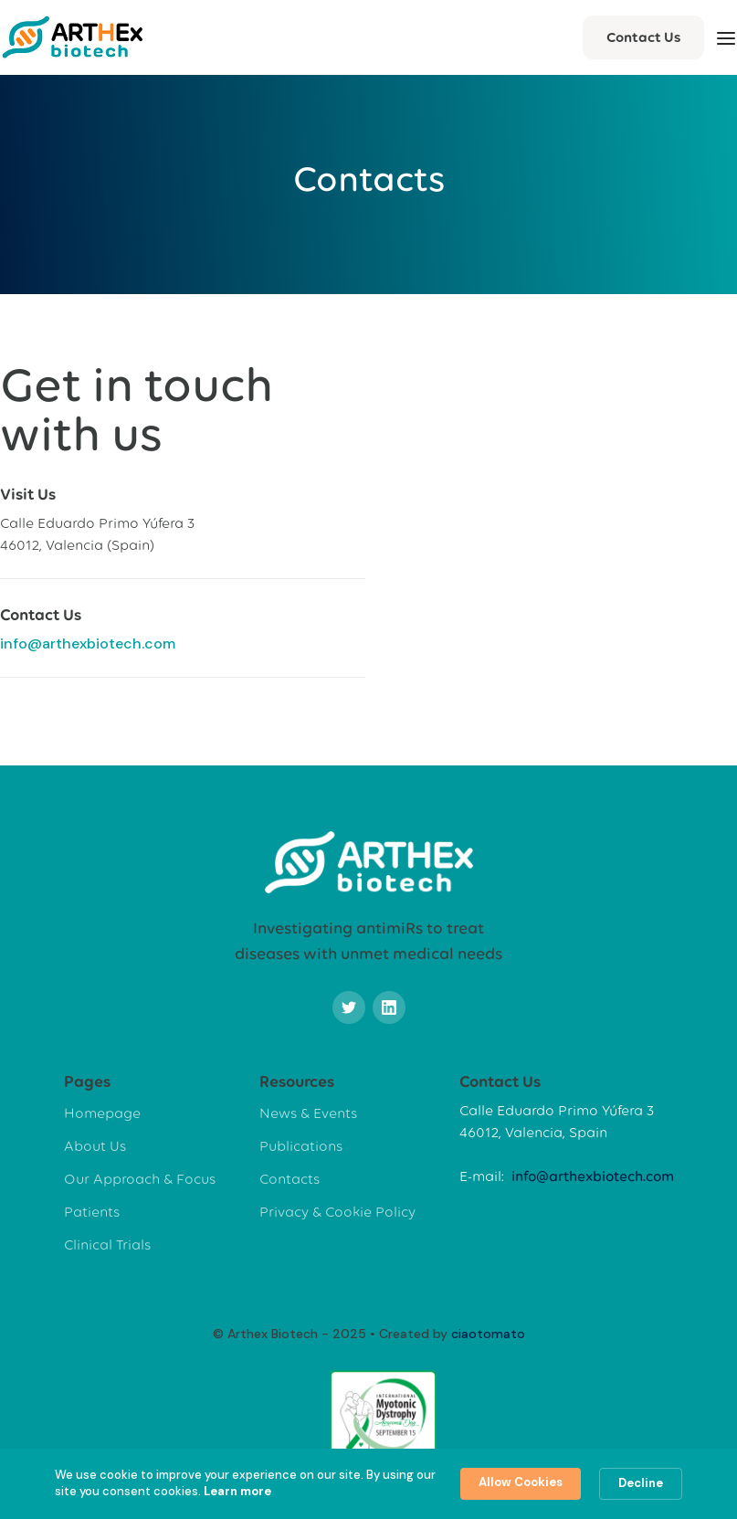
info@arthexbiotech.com (87, 643)
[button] (726, 37)
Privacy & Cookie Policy (337, 1211)
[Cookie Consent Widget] (368, 1484)
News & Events (308, 1113)
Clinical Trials (107, 1244)
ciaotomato (488, 1333)
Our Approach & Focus (140, 1178)
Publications (300, 1146)
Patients (92, 1211)
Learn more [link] (237, 1491)
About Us (95, 1146)
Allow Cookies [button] (521, 1482)
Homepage (102, 1113)
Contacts (289, 1178)
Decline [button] (640, 1483)
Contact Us (643, 37)
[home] (72, 37)
